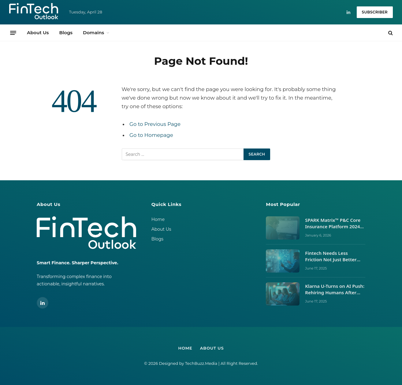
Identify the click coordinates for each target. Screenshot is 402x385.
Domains (93, 32)
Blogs (66, 32)
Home (158, 219)
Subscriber (375, 12)
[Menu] (13, 33)
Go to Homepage (151, 135)
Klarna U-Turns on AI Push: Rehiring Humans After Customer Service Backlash (334, 289)
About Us (38, 32)
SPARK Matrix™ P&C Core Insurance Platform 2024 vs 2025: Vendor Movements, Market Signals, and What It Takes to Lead (334, 223)
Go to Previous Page (155, 124)
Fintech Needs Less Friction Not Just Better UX (330, 256)
